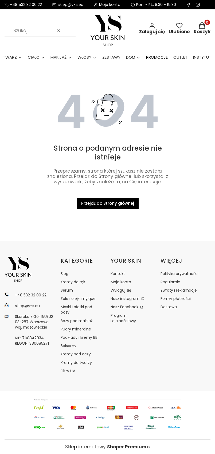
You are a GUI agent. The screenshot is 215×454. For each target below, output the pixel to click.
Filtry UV (68, 371)
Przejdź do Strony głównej (107, 203)
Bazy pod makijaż (76, 320)
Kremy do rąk (73, 282)
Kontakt (118, 273)
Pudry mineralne (76, 329)
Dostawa (169, 307)
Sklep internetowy (105, 446)
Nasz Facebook (125, 307)
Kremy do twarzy (76, 362)
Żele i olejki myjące (78, 298)
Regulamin (170, 282)
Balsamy (68, 345)
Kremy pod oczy (76, 354)
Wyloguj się (121, 290)
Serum (67, 290)
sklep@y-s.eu (70, 5)
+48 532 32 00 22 (26, 5)
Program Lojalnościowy (123, 318)
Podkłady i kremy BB (79, 337)
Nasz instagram (125, 298)
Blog (64, 273)
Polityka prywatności (179, 273)
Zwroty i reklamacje (179, 290)
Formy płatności (176, 298)
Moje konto (121, 282)
